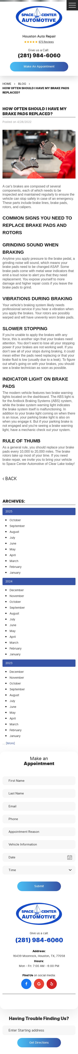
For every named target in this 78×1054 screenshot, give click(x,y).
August (14, 532)
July (12, 538)
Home (6, 84)
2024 (8, 581)
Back (11, 478)
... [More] (8, 743)
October (15, 520)
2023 (8, 663)
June (13, 543)
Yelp (52, 984)
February (16, 567)
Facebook (26, 984)
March (14, 561)
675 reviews (46, 42)
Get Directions (39, 1042)
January (15, 573)
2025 (8, 511)
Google (39, 984)
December (17, 590)
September (17, 526)
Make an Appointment (39, 66)
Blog (22, 84)
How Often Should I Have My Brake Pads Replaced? (35, 90)
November (17, 596)
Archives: (13, 501)
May (13, 549)
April (13, 555)
